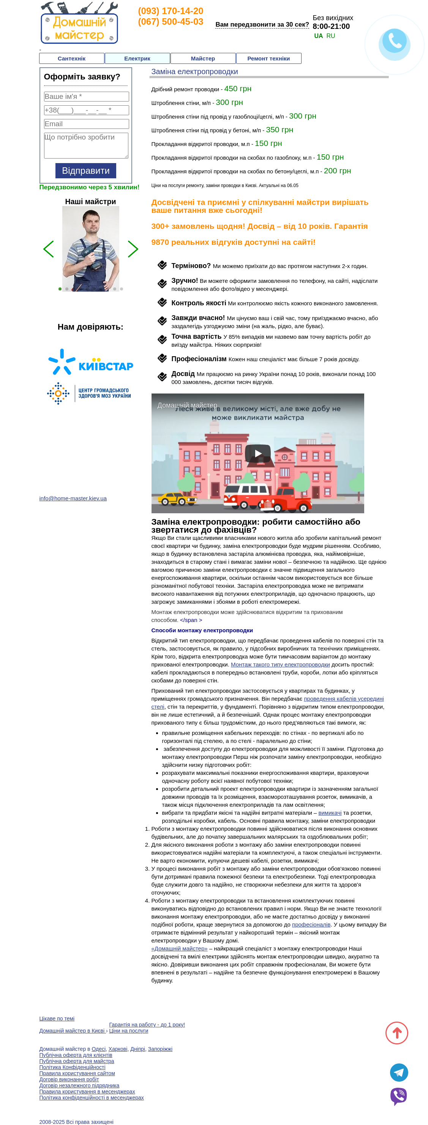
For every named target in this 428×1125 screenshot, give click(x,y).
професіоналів (311, 924)
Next (148, 401)
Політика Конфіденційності (72, 1067)
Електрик (137, 58)
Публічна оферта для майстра (76, 1061)
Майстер (203, 58)
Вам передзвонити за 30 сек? (262, 24)
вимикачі (330, 812)
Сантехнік (71, 58)
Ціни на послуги (128, 1031)
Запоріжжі (160, 1049)
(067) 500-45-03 (171, 21)
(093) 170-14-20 (171, 11)
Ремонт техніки (268, 58)
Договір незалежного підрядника (79, 1085)
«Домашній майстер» (180, 948)
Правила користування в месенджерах (87, 1092)
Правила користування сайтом (77, 1073)
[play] (258, 453)
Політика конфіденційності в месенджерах (91, 1098)
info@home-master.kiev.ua (73, 498)
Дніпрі (137, 1049)
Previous (34, 401)
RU (330, 36)
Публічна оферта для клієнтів (75, 1055)
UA (318, 36)
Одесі (99, 1049)
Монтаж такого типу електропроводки (280, 664)
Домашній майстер (188, 405)
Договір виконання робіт (69, 1079)
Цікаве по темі (57, 1019)
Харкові (118, 1049)
